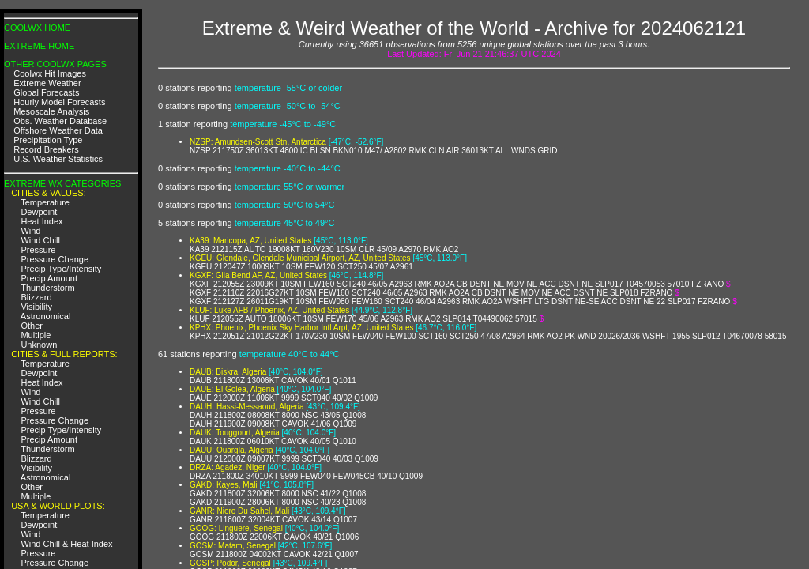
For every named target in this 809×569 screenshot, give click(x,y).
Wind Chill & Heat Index (66, 543)
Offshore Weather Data (58, 130)
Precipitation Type (47, 140)
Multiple (36, 335)
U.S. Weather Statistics (58, 159)
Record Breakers (46, 149)
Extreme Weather (47, 83)
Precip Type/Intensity (61, 268)
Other (32, 325)
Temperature (45, 202)
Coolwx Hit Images (49, 73)
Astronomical (46, 316)
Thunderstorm (47, 287)
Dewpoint (39, 212)
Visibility (36, 306)
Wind (30, 231)
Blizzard (36, 297)
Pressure (38, 249)
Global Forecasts (46, 92)
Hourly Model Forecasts (59, 102)
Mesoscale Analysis (51, 111)
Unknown (39, 344)
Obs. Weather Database (60, 121)
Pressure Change (54, 259)
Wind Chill (40, 240)
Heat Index (41, 221)
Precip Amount (49, 278)
